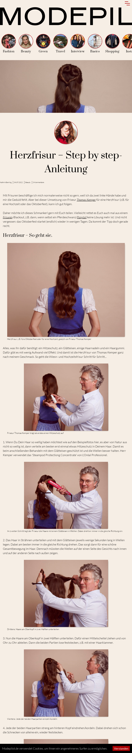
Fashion (8, 43)
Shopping (112, 43)
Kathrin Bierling (6, 182)
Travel (60, 43)
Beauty (26, 43)
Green (43, 43)
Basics (95, 43)
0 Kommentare (38, 182)
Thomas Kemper (86, 199)
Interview (78, 43)
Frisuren (7, 217)
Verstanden (121, 748)
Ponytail (82, 217)
